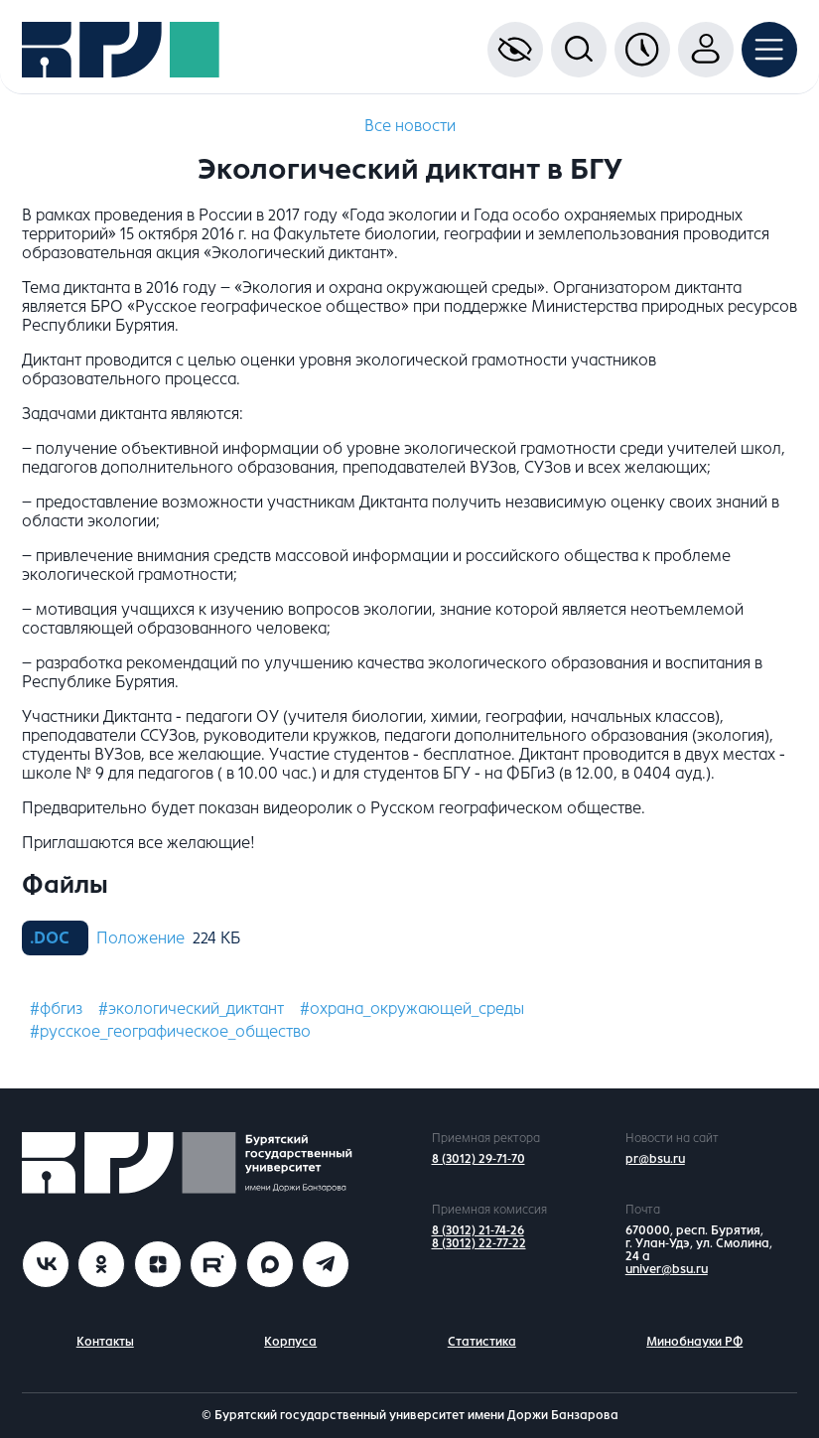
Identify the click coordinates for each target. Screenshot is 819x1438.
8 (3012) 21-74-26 (478, 1230)
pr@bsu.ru (655, 1159)
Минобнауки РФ (694, 1342)
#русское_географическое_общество (170, 1031)
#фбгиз (56, 1008)
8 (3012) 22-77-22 (479, 1243)
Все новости (410, 125)
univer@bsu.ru (666, 1269)
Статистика (482, 1342)
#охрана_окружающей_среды (412, 1008)
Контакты (105, 1342)
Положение (140, 938)
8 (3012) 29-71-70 (478, 1159)
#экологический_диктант (191, 1008)
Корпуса (290, 1342)
